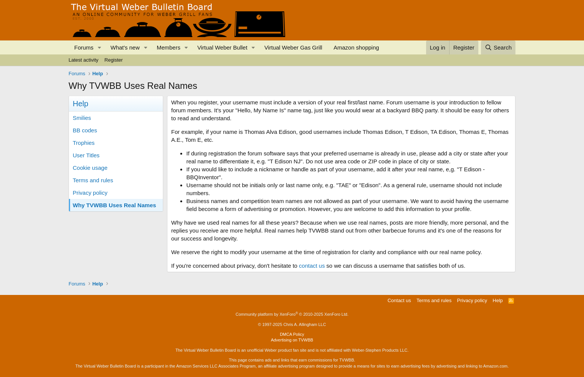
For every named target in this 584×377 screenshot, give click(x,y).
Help (498, 300)
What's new (125, 47)
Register (114, 60)
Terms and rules (93, 180)
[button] (99, 47)
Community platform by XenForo (292, 314)
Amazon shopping (356, 47)
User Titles (86, 155)
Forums (84, 47)
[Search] (498, 47)
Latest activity (83, 60)
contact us (312, 265)
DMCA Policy (292, 334)
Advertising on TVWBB (292, 340)
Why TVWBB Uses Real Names (114, 205)
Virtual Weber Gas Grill (293, 47)
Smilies (82, 118)
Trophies (84, 143)
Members (169, 47)
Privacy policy (90, 192)
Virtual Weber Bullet (222, 47)
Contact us (399, 300)
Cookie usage (90, 167)
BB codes (85, 130)
